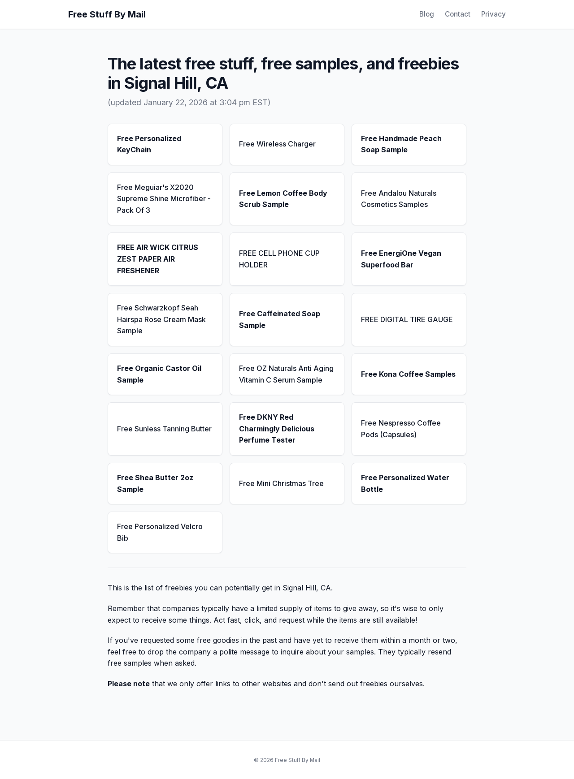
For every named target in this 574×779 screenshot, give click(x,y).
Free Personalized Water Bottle (405, 483)
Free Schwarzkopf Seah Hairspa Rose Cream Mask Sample (161, 319)
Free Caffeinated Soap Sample (279, 319)
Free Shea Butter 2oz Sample (155, 483)
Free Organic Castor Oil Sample (159, 374)
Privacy (493, 14)
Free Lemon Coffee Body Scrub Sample (283, 199)
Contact (457, 14)
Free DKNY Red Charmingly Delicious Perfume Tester (276, 428)
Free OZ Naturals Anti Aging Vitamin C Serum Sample (286, 374)
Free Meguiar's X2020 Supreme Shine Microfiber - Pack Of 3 (164, 199)
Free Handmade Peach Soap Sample (401, 144)
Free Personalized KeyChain (149, 144)
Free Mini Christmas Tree (281, 483)
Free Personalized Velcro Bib (160, 532)
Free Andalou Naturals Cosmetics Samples (398, 199)
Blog (426, 14)
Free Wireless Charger (277, 143)
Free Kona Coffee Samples (408, 374)
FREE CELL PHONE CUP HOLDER (279, 259)
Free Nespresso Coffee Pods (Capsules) (401, 428)
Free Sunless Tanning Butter (164, 428)
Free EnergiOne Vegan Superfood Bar (401, 259)
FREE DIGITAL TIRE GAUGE (407, 319)
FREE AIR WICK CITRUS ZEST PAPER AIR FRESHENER (157, 259)
